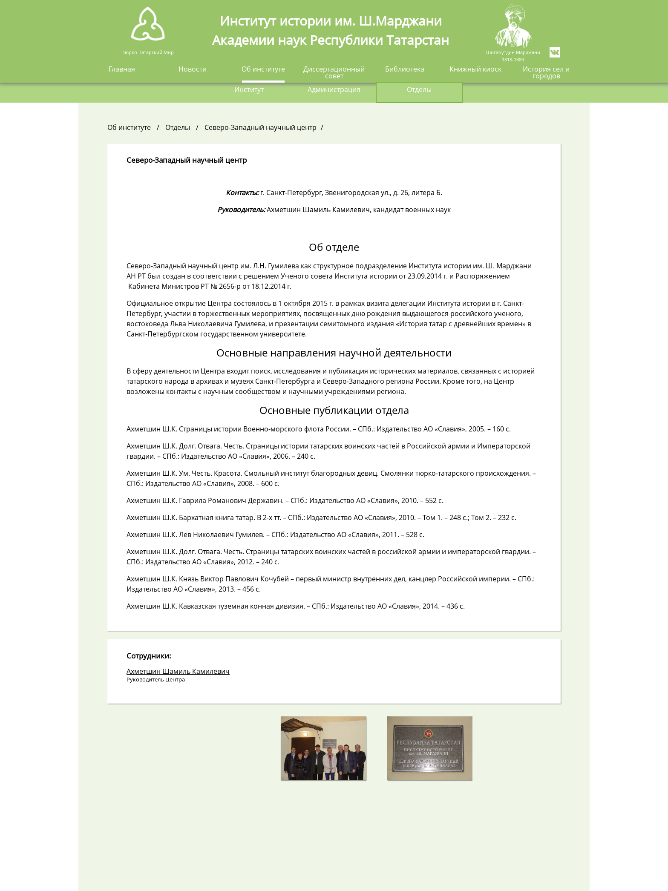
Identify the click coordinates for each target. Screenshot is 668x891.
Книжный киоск (475, 70)
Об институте (263, 70)
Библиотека (404, 70)
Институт (249, 90)
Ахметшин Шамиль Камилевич (178, 671)
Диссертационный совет (334, 73)
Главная (122, 70)
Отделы (419, 90)
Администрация (334, 90)
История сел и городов (546, 73)
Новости (193, 70)
